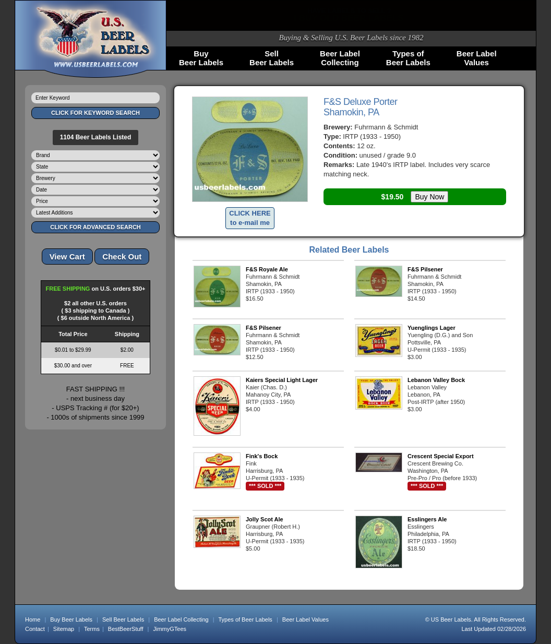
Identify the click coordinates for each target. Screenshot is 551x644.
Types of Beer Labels (245, 619)
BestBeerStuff (125, 629)
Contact (35, 629)
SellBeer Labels (271, 58)
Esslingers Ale (427, 519)
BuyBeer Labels (201, 58)
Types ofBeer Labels (408, 58)
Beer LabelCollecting (340, 58)
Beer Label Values (305, 619)
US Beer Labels (451, 619)
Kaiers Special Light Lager (282, 380)
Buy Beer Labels (71, 619)
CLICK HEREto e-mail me (249, 217)
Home (32, 619)
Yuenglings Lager (432, 328)
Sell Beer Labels (123, 619)
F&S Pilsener (425, 269)
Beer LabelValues (477, 58)
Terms (92, 629)
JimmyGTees (170, 629)
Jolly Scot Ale (264, 519)
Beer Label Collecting (181, 619)
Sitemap (63, 629)
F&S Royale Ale (267, 269)
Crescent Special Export (441, 456)
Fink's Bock (262, 456)
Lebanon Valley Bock (436, 380)
